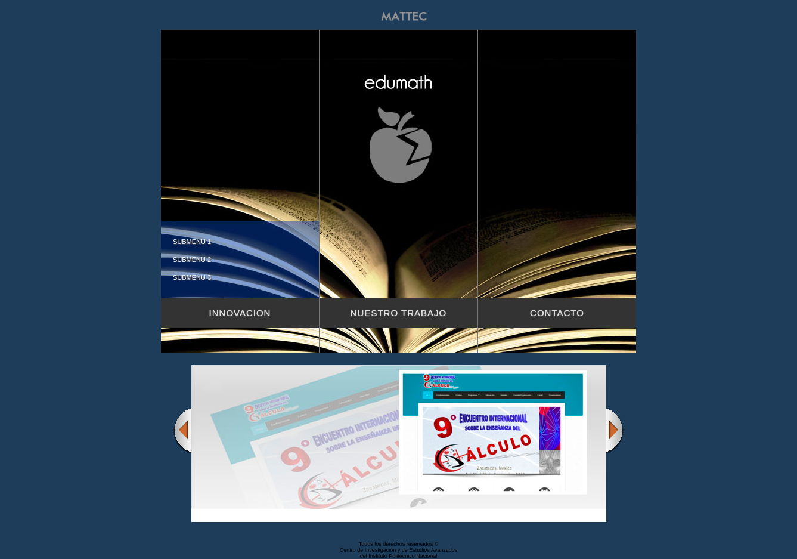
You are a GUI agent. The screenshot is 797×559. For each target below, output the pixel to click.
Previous (182, 430)
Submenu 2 (192, 259)
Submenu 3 (192, 277)
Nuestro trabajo (398, 313)
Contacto (557, 313)
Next (615, 430)
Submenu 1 (192, 241)
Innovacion (240, 313)
